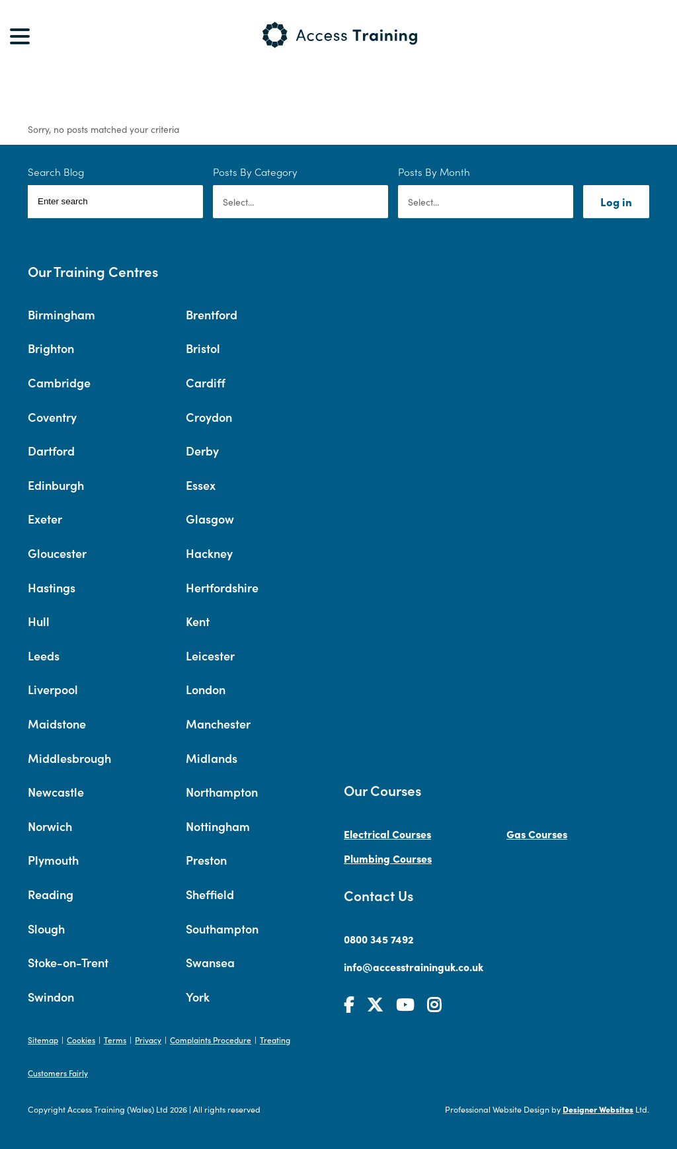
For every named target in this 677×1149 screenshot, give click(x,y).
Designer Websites (598, 1109)
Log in (616, 202)
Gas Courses (536, 833)
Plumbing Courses (388, 858)
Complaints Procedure (210, 1039)
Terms (115, 1039)
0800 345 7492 (379, 938)
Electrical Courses (387, 833)
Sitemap (43, 1039)
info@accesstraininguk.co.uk (413, 966)
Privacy (148, 1039)
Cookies (81, 1039)
